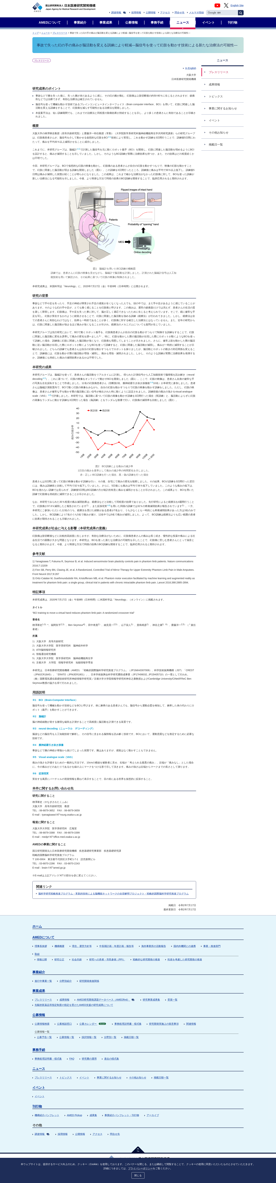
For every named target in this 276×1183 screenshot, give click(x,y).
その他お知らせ (137, 1077)
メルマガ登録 (196, 12)
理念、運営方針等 (82, 946)
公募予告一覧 (44, 1037)
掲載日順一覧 (131, 1037)
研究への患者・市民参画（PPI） (107, 959)
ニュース (45, 33)
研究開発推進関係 (89, 981)
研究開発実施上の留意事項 (164, 1023)
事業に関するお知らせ (109, 1077)
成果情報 (64, 999)
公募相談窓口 (64, 1023)
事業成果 (38, 991)
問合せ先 (179, 12)
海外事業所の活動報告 (153, 946)
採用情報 (136, 12)
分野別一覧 (110, 1037)
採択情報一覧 (89, 1037)
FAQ (71, 1058)
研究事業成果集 (151, 999)
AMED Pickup (74, 1115)
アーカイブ (153, 1115)
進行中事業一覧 (43, 981)
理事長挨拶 (41, 946)
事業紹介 (38, 972)
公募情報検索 (42, 1023)
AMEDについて (43, 937)
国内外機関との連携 (185, 946)
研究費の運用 (89, 1058)
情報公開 (42, 959)
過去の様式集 (111, 1058)
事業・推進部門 (212, 946)
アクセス (165, 12)
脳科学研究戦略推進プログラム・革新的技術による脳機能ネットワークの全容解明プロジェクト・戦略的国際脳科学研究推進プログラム (113, 893)
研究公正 (59, 959)
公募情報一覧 (66, 1037)
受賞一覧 (172, 999)
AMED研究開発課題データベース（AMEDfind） (105, 999)
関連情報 (191, 1023)
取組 (37, 954)
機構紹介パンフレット (47, 1115)
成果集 (93, 1115)
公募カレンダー (92, 1023)
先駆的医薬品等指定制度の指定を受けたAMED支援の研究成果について (74, 1005)
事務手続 (38, 1050)
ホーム (37, 926)
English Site (237, 5)
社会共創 (77, 959)
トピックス (65, 1077)
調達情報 (118, 12)
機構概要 (59, 946)
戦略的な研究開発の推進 (146, 959)
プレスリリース (59, 33)
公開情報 (151, 12)
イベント (84, 1077)
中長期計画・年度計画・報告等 (116, 946)
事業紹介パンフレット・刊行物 (122, 1115)
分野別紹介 (65, 981)
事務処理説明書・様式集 (128, 1023)
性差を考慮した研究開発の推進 (185, 959)
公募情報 (38, 1015)
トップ (35, 33)
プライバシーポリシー (140, 1168)
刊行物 (37, 1106)
